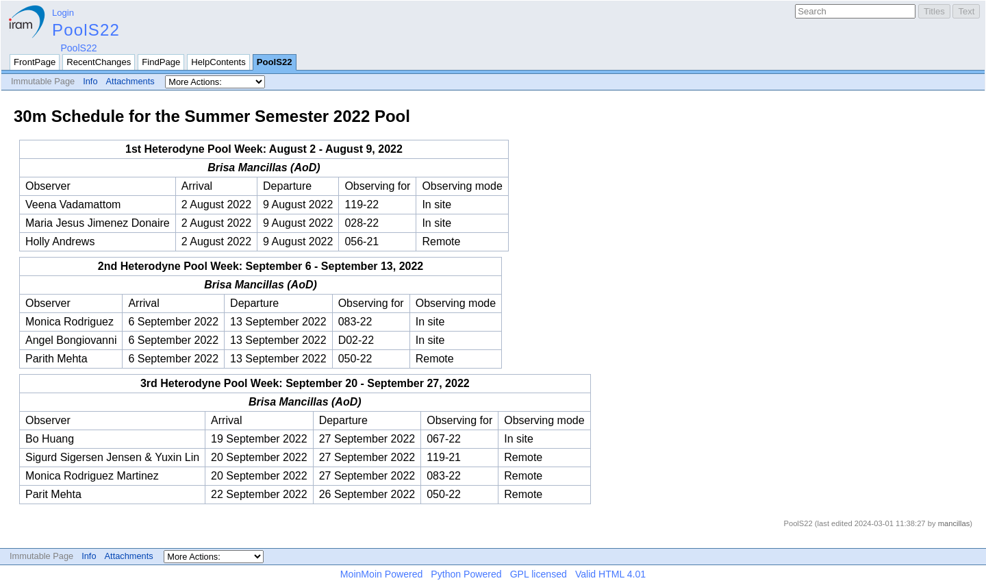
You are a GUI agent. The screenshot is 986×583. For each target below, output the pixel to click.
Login (63, 13)
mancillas (954, 523)
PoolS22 (86, 30)
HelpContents (218, 62)
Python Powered (466, 574)
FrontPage (34, 62)
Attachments (130, 81)
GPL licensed (538, 574)
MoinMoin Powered (381, 574)
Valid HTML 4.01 (610, 574)
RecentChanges (98, 62)
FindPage (161, 62)
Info (90, 81)
